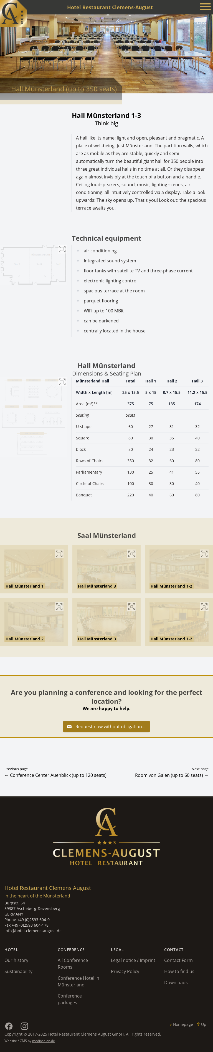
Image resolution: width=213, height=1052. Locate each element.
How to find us (179, 971)
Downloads (176, 982)
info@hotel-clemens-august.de (33, 930)
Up (203, 1024)
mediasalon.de (43, 1040)
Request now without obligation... (106, 726)
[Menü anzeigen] (205, 7)
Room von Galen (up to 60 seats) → (172, 775)
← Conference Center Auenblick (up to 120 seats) (55, 775)
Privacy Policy (125, 971)
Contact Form (178, 960)
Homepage (183, 1024)
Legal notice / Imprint (133, 960)
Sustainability (18, 971)
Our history (16, 960)
